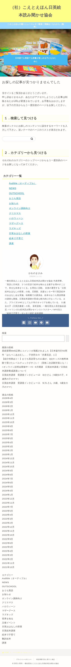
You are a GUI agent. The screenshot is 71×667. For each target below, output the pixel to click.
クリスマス (15, 213)
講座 (11, 243)
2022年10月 (8, 535)
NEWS (12, 188)
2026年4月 (7, 398)
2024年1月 (7, 494)
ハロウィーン (16, 218)
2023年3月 (7, 519)
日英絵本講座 (8, 630)
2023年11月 (8, 503)
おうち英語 (15, 198)
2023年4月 (7, 515)
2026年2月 (7, 406)
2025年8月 (7, 430)
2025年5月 (7, 438)
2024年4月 (7, 490)
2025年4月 (7, 442)
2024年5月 (7, 486)
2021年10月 (8, 567)
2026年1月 (7, 410)
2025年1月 (7, 454)
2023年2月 (7, 523)
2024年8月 (7, 474)
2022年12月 (8, 527)
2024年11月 (8, 462)
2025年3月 (7, 446)
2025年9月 (7, 426)
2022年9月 (7, 539)
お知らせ (13, 203)
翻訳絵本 (6, 638)
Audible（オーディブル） (22, 183)
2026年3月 (7, 402)
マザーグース (16, 223)
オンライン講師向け (19, 208)
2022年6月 (7, 543)
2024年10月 (8, 466)
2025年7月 (7, 434)
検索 (4, 333)
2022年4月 (7, 551)
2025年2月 (7, 450)
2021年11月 (8, 563)
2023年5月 (7, 511)
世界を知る (7, 618)
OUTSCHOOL (16, 193)
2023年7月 (7, 507)
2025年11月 (8, 418)
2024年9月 (7, 470)
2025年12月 (8, 414)
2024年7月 (7, 478)
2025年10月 (8, 422)
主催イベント (8, 622)
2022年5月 (7, 547)
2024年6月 (7, 482)
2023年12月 (8, 499)
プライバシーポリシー (24, 659)
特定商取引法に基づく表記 (45, 659)
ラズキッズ (15, 228)
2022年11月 (8, 531)
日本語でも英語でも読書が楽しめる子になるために (35, 59)
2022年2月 (7, 559)
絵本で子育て (16, 238)
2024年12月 (8, 458)
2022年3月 (7, 555)
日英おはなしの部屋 (19, 233)
